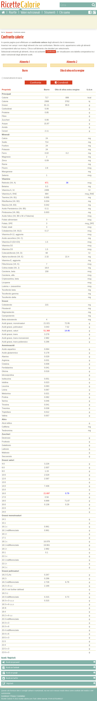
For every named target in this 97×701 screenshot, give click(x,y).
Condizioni (5, 696)
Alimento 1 (25, 61)
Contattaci (21, 696)
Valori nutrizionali (30, 12)
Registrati (48, 683)
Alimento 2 (72, 61)
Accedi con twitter (48, 677)
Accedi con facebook (48, 667)
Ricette (13, 12)
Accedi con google (48, 672)
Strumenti (49, 12)
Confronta (35, 82)
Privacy (13, 696)
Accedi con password (48, 662)
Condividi (61, 82)
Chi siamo (64, 12)
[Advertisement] (48, 21)
